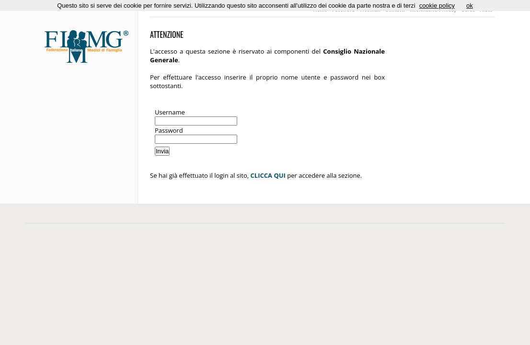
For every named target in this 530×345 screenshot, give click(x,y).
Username (170, 112)
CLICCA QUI (268, 175)
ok (469, 5)
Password (169, 130)
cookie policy (437, 5)
